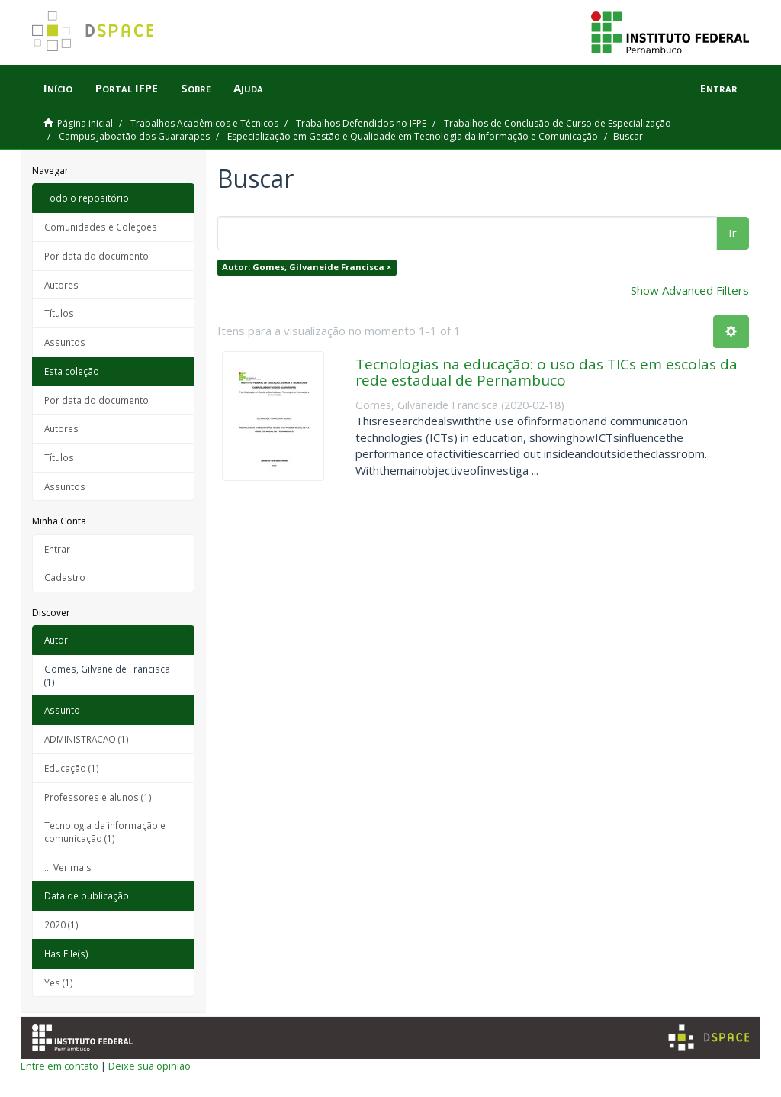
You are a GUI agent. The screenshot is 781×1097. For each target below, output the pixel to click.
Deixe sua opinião (149, 1066)
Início (57, 87)
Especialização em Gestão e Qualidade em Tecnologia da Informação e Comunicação (412, 136)
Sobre (196, 87)
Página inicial (85, 123)
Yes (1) (58, 982)
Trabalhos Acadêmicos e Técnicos (204, 123)
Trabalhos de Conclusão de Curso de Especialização (557, 123)
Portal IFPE (126, 87)
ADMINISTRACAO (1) (86, 739)
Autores (61, 285)
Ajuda (248, 87)
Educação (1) (71, 768)
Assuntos (64, 342)
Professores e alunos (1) (98, 797)
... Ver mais (68, 867)
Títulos (59, 313)
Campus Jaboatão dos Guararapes (134, 136)
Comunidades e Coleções (100, 227)
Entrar (57, 549)
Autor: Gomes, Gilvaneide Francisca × (306, 267)
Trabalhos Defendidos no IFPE (361, 123)
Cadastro (64, 577)
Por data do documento (96, 256)
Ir (732, 232)
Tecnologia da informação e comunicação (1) (105, 831)
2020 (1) (61, 924)
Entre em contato (59, 1066)
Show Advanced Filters (690, 290)
